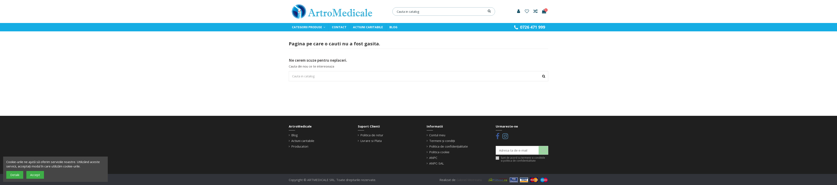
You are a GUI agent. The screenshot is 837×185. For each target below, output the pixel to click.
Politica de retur (371, 135)
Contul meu (437, 135)
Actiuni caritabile (302, 141)
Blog (294, 135)
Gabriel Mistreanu (469, 180)
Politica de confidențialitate (448, 146)
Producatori (299, 146)
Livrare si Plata (371, 141)
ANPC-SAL (436, 163)
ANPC (433, 158)
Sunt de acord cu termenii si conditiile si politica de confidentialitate (523, 159)
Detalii (14, 175)
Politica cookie (439, 152)
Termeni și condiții (442, 141)
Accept (35, 175)
